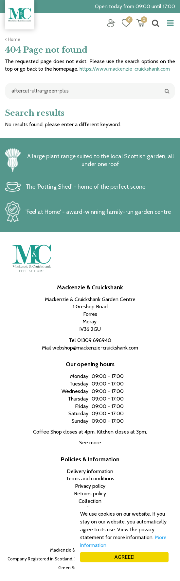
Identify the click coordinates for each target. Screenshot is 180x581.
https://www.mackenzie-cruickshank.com (125, 69)
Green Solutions (74, 567)
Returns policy (90, 493)
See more (90, 442)
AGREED (124, 557)
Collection (90, 501)
